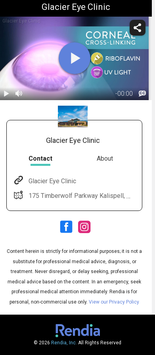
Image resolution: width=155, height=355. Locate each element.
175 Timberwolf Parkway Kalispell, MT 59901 (91, 195)
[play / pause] (6, 93)
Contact (40, 158)
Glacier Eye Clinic (51, 181)
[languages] (142, 93)
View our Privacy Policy (114, 302)
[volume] (19, 93)
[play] (74, 58)
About (105, 158)
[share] (137, 28)
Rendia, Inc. (64, 343)
